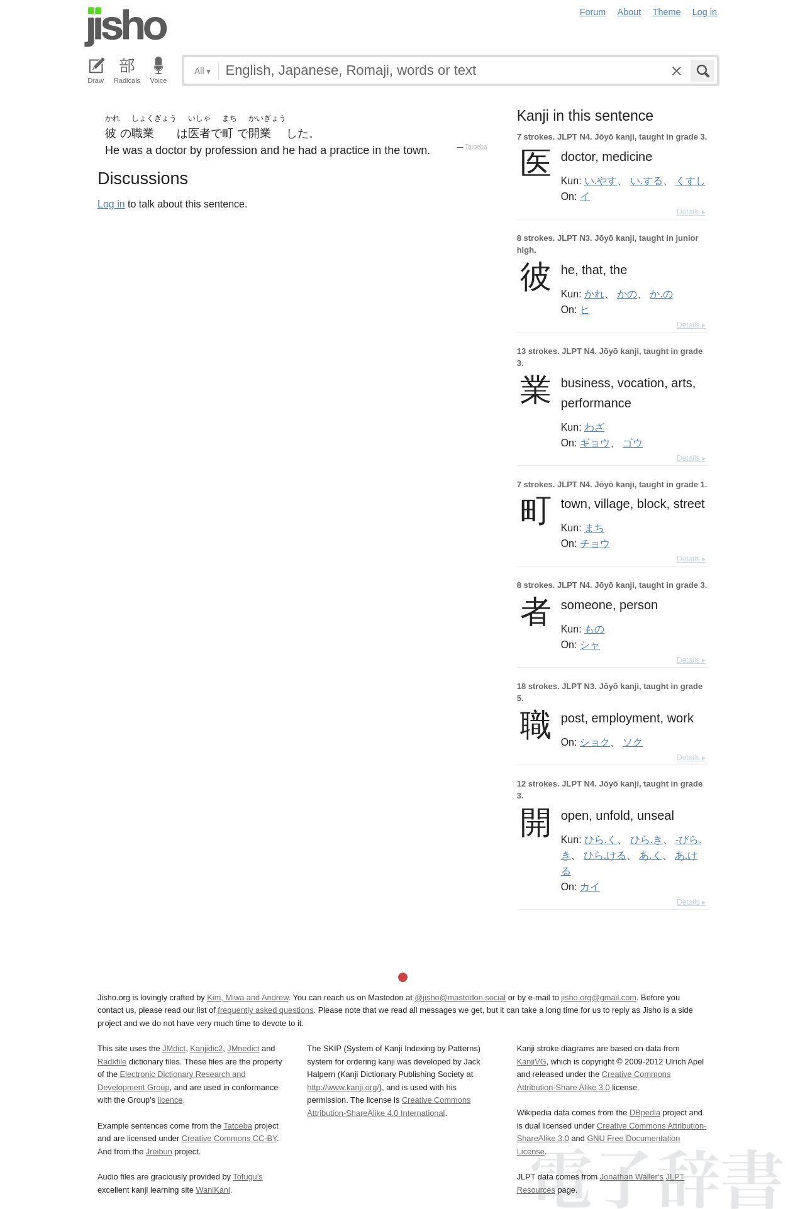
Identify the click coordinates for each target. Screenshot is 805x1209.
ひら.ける (605, 855)
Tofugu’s (247, 1176)
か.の (661, 294)
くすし (690, 180)
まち (594, 527)
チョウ (595, 543)
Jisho (125, 27)
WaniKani (213, 1190)
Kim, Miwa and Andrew (247, 997)
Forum (593, 12)
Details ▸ (691, 211)
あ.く (650, 855)
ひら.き (646, 839)
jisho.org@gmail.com (598, 997)
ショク (595, 742)
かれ (594, 294)
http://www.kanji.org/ (343, 1087)
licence (170, 1100)
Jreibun (159, 1151)
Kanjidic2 (206, 1048)
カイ (590, 886)
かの (627, 294)
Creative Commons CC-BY (229, 1138)
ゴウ (633, 443)
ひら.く (600, 839)
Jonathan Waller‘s (631, 1176)
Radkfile (111, 1061)
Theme (667, 12)
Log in (704, 12)
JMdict (174, 1048)
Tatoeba (476, 146)
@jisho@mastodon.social (460, 997)
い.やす (600, 180)
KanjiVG (532, 1061)
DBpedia (645, 1112)
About (629, 12)
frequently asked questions (265, 1010)
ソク (633, 742)
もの (594, 629)
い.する (646, 180)
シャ (590, 644)
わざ (594, 427)
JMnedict (243, 1048)
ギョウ (595, 443)
